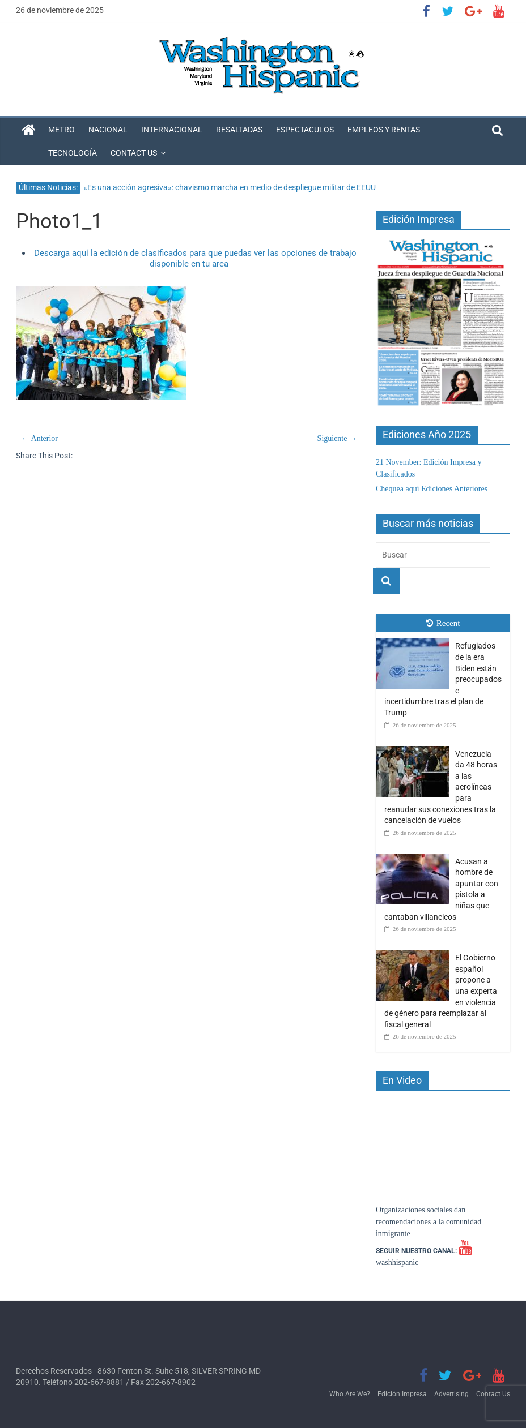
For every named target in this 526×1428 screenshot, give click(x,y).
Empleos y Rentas (383, 129)
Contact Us (134, 152)
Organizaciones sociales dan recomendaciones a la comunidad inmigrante (428, 1222)
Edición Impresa (402, 1394)
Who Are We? (349, 1394)
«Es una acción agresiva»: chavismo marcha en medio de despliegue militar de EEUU (229, 187)
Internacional (171, 129)
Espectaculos (305, 129)
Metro (61, 129)
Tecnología (72, 152)
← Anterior (40, 438)
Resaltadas (239, 129)
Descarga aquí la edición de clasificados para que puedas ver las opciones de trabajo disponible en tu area (195, 258)
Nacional (108, 129)
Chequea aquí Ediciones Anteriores (431, 488)
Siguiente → (337, 438)
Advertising (451, 1394)
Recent (443, 623)
